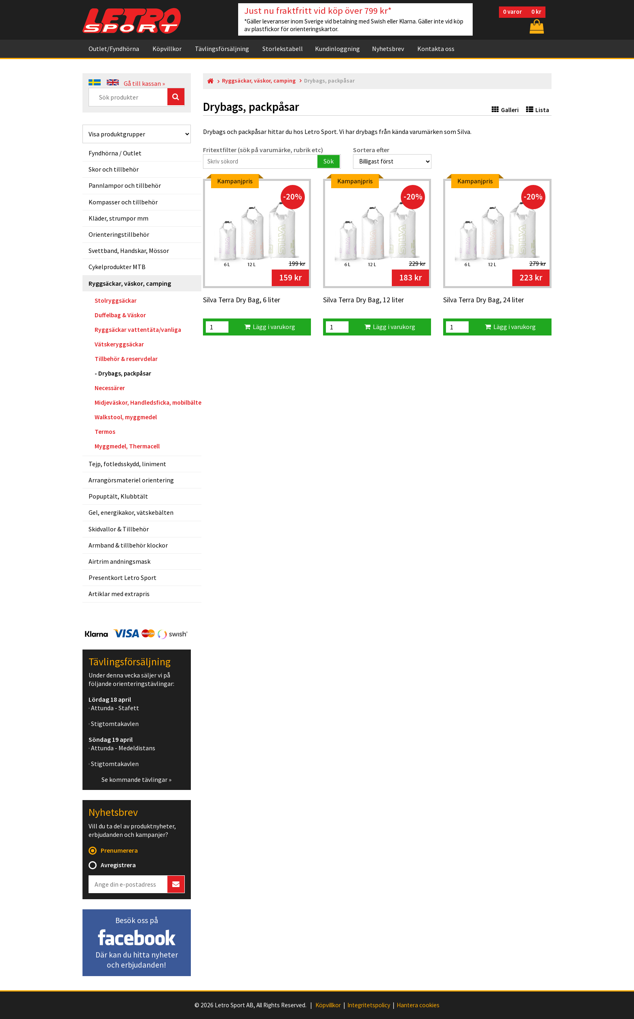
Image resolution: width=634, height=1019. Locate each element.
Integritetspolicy (368, 1005)
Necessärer (110, 388)
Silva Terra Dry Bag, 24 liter (483, 300)
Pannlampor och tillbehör (125, 185)
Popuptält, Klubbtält (118, 496)
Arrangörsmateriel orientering (131, 480)
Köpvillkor (167, 49)
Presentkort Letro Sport (122, 577)
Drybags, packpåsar (124, 373)
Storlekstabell (282, 49)
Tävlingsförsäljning (222, 49)
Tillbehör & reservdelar (126, 359)
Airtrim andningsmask (119, 561)
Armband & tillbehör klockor (128, 545)
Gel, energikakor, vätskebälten (131, 512)
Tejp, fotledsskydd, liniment (127, 464)
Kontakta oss (435, 49)
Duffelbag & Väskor (120, 315)
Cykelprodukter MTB (117, 267)
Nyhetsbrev (388, 49)
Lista (537, 110)
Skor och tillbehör (114, 169)
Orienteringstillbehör (119, 234)
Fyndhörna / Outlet (115, 153)
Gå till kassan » (144, 83)
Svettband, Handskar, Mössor (129, 250)
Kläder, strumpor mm (118, 218)
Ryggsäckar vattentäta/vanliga (138, 329)
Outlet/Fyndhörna (114, 49)
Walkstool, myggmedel (126, 417)
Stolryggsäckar (116, 300)
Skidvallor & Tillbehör (119, 529)
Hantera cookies (418, 1005)
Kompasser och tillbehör (123, 202)
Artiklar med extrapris (119, 594)
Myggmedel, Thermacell (127, 446)
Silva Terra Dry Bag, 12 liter (363, 300)
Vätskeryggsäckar (119, 344)
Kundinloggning (337, 49)
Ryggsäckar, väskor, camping (130, 283)
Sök (328, 161)
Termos (105, 431)
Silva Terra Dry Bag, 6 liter (241, 300)
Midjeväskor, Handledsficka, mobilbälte (148, 402)
